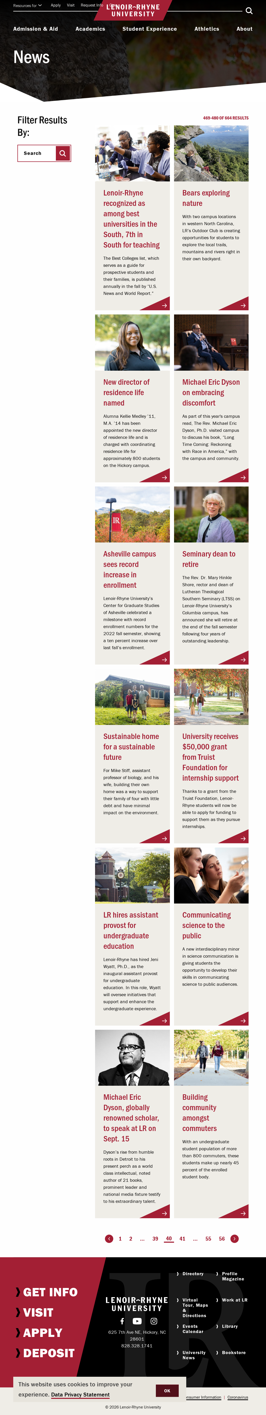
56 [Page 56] (222, 1238)
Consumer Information (201, 1397)
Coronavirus (238, 1397)
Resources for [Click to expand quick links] (27, 5)
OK (167, 1391)
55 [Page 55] (208, 1238)
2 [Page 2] (130, 1238)
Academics (90, 28)
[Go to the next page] (234, 1239)
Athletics (207, 28)
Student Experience (150, 28)
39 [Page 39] (155, 1238)
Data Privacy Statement (80, 1394)
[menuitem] (35, 29)
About (245, 28)
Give (113, 5)
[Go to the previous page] (109, 1239)
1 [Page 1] (120, 1238)
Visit (71, 5)
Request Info (92, 5)
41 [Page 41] (182, 1238)
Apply (56, 5)
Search (33, 153)
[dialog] (100, 1389)
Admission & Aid (35, 28)
